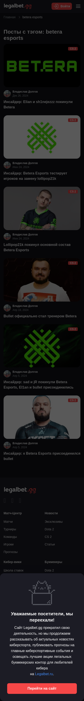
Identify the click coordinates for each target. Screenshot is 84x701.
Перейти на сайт (42, 688)
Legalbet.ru (44, 674)
